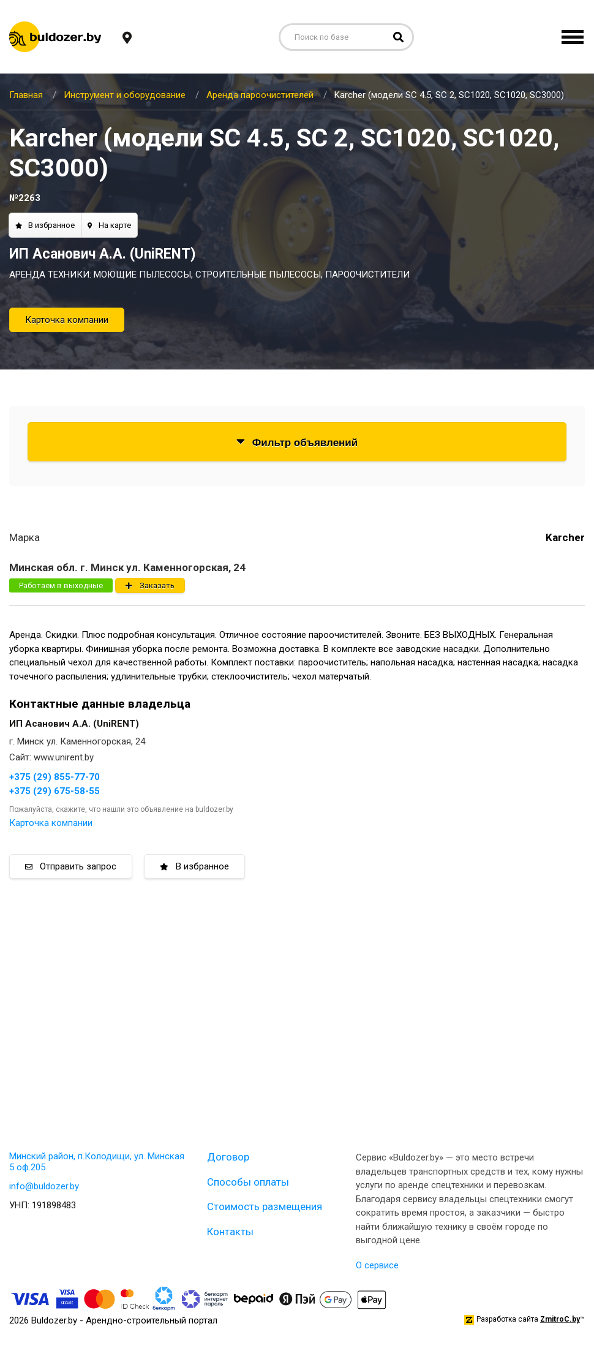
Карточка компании (66, 319)
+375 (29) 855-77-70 (54, 776)
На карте (109, 225)
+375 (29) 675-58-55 (54, 791)
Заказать (150, 585)
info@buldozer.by (44, 1186)
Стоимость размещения (264, 1206)
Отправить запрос (70, 866)
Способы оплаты (248, 1182)
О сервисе (377, 1265)
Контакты (230, 1231)
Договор (228, 1157)
